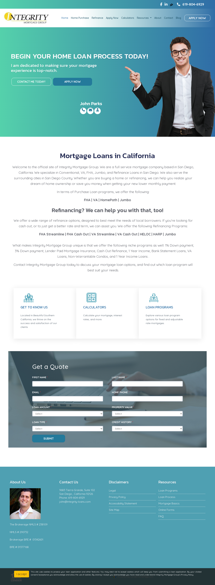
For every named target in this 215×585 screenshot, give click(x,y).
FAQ (161, 516)
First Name (40, 377)
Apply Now (112, 17)
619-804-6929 (190, 4)
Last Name (119, 377)
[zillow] (172, 4)
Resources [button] (143, 17)
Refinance (97, 17)
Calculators (127, 17)
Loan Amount (41, 407)
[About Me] (97, 109)
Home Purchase (80, 17)
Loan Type (39, 422)
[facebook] (161, 4)
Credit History (122, 422)
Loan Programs (159, 307)
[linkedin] (166, 4)
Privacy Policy (117, 497)
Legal (112, 490)
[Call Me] (83, 109)
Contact (168, 17)
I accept (21, 574)
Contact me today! (31, 81)
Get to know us (34, 307)
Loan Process (166, 497)
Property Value (123, 407)
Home (64, 17)
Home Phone (120, 392)
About (157, 17)
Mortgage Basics (169, 503)
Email (36, 392)
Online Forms (166, 510)
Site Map (114, 510)
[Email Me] (90, 109)
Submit (48, 438)
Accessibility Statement (123, 503)
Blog (178, 17)
